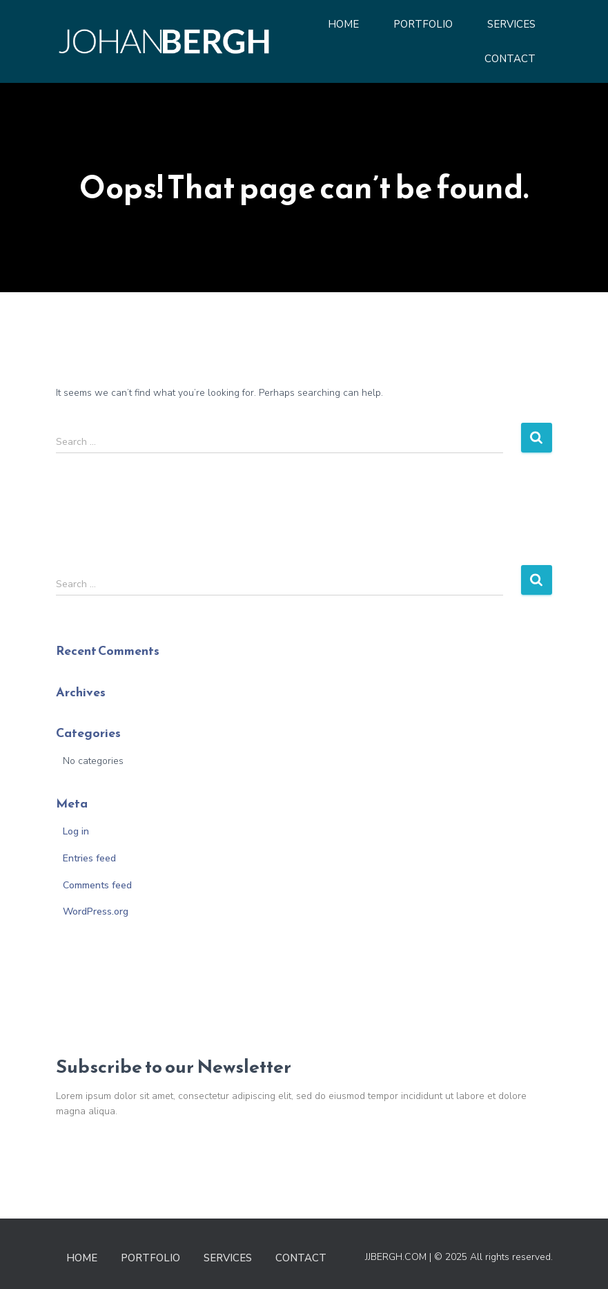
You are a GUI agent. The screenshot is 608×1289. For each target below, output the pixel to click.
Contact (510, 59)
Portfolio (423, 24)
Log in (76, 831)
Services (511, 24)
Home (343, 24)
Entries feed (89, 858)
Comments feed (97, 885)
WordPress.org (95, 911)
